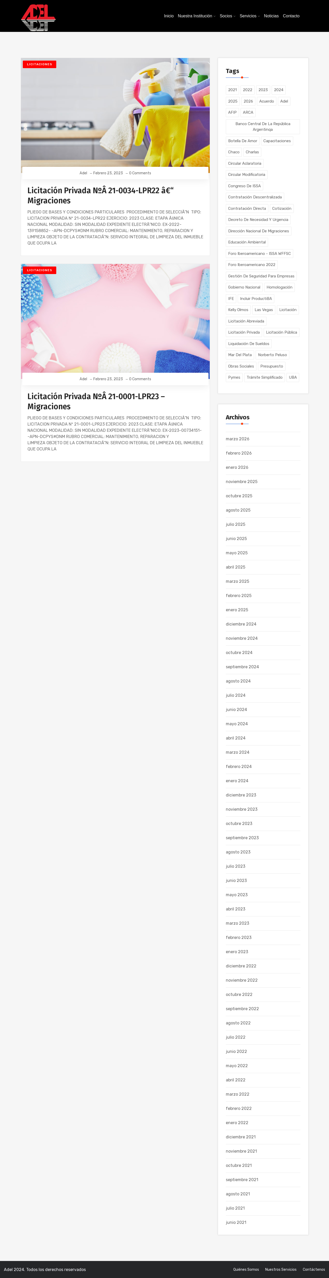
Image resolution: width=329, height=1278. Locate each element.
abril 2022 (236, 1080)
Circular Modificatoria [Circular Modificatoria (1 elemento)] (246, 174)
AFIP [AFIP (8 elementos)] (232, 112)
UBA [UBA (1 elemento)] (293, 377)
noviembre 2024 (242, 638)
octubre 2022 (239, 994)
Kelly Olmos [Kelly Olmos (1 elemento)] (238, 309)
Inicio (169, 16)
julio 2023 (235, 866)
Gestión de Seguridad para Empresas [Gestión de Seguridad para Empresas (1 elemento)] (261, 276)
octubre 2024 (239, 652)
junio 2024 (236, 709)
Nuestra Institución (195, 16)
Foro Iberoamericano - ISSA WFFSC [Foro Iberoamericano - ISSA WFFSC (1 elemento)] (259, 253)
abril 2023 (235, 909)
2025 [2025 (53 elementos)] (232, 101)
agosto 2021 (238, 1193)
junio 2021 (236, 1222)
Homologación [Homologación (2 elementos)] (279, 287)
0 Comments (140, 173)
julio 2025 (235, 524)
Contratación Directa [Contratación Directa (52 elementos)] (247, 208)
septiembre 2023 (242, 837)
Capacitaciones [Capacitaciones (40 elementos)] (277, 141)
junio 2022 (236, 1051)
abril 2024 (236, 738)
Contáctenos (314, 1269)
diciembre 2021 (241, 1137)
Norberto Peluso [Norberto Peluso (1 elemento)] (272, 355)
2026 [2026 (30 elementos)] (248, 101)
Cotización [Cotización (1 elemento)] (281, 208)
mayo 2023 (237, 894)
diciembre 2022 (241, 966)
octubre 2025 (239, 495)
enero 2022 (237, 1122)
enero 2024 (237, 780)
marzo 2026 (237, 438)
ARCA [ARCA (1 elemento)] (248, 112)
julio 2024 (236, 695)
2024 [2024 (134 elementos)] (278, 90)
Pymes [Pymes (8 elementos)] (234, 377)
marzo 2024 (237, 752)
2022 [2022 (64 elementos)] (247, 90)
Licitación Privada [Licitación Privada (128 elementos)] (244, 332)
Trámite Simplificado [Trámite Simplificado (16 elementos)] (265, 377)
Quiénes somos (246, 1269)
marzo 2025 (237, 581)
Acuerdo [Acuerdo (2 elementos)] (266, 101)
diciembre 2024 (241, 624)
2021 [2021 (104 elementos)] (232, 90)
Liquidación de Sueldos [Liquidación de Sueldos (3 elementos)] (248, 343)
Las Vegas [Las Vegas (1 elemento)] (264, 309)
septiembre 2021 (242, 1179)
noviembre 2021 (241, 1151)
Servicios (248, 16)
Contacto (291, 16)
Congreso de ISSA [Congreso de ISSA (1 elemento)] (244, 186)
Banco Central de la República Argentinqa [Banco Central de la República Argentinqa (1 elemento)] (262, 126)
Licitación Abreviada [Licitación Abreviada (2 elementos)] (246, 321)
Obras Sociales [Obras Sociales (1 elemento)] (241, 366)
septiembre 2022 (242, 1008)
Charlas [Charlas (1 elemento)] (252, 152)
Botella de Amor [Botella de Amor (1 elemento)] (242, 141)
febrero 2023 (238, 937)
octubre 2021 (239, 1165)
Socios (226, 16)
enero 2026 (237, 467)
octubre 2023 (239, 823)
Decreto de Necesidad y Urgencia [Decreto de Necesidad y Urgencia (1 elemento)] (258, 219)
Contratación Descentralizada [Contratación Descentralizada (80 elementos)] (255, 197)
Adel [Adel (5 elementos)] (284, 101)
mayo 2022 (237, 1065)
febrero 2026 (239, 453)
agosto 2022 (238, 1023)
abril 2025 (235, 567)
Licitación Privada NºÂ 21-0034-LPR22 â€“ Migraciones (100, 195)
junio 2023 (236, 880)
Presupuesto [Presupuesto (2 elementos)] (271, 366)
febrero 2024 (239, 766)
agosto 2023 (238, 852)
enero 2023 (237, 951)
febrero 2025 (238, 595)
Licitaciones (39, 64)
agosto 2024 (238, 681)
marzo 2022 (237, 1094)
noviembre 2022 (242, 980)
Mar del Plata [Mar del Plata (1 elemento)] (240, 355)
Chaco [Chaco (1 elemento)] (234, 152)
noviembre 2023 (241, 809)
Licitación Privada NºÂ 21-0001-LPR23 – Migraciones (96, 401)
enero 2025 (237, 609)
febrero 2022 (239, 1108)
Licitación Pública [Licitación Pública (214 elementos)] (281, 332)
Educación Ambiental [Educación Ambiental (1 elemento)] (247, 242)
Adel (83, 173)
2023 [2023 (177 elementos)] (263, 90)
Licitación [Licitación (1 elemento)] (288, 309)
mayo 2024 (237, 723)
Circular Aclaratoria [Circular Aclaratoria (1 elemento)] (244, 163)
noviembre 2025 (241, 481)
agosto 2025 (238, 510)
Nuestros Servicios (281, 1269)
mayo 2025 (237, 552)
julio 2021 (235, 1208)
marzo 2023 (237, 923)
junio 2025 (236, 538)
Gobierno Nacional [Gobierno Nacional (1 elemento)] (244, 287)
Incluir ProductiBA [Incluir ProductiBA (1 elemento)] (256, 298)
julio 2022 (236, 1037)
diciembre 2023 (241, 795)
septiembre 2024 (242, 666)
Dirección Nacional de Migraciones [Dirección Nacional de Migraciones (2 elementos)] (258, 231)
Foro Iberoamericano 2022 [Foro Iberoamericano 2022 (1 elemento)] (251, 264)
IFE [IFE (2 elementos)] (231, 298)
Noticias (271, 16)
